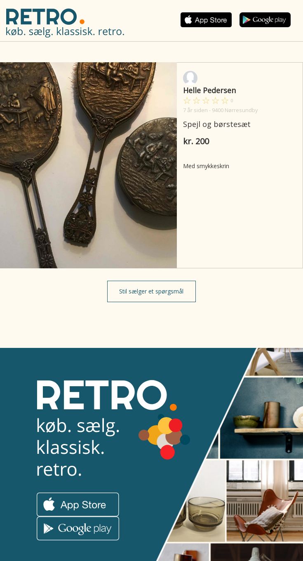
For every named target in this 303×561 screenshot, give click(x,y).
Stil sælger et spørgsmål (151, 291)
